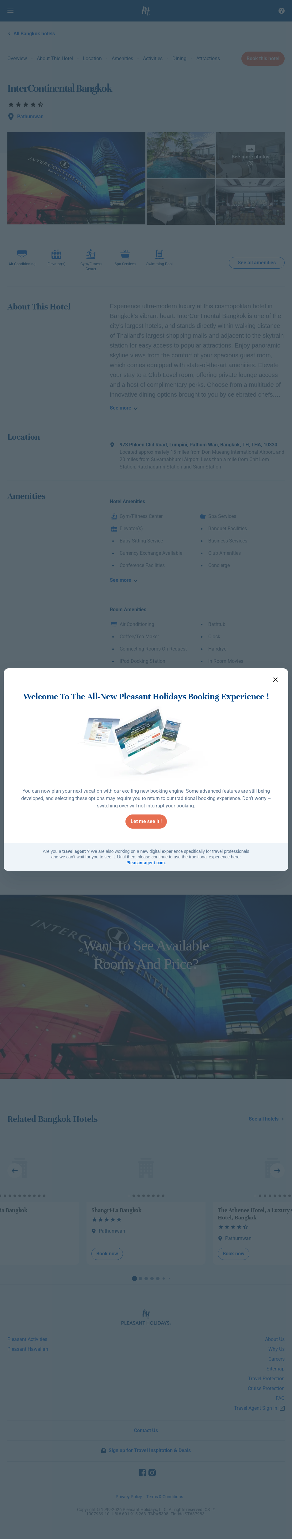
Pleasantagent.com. (146, 862)
